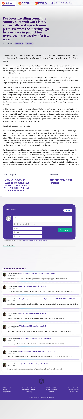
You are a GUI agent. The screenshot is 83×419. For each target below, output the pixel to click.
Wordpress (76, 389)
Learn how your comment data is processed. (35, 240)
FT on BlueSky (51, 389)
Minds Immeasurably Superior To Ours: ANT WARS (37, 273)
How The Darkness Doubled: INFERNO (32, 286)
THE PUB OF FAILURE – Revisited (62, 181)
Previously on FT (28, 389)
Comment (29, 43)
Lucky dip (28, 392)
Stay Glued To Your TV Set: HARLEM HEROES (35, 339)
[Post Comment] (65, 230)
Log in (56, 3)
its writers (50, 398)
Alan (76, 392)
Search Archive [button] (68, 3)
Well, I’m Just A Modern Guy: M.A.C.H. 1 (33, 313)
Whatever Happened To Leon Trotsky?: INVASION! (37, 351)
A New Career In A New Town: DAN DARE (33, 364)
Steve (9, 392)
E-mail (51, 392)
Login (68, 210)
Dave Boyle (19, 43)
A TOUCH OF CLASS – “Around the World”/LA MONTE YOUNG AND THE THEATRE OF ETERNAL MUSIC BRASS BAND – (18, 185)
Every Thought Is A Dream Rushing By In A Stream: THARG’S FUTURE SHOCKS (47, 299)
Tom (9, 389)
